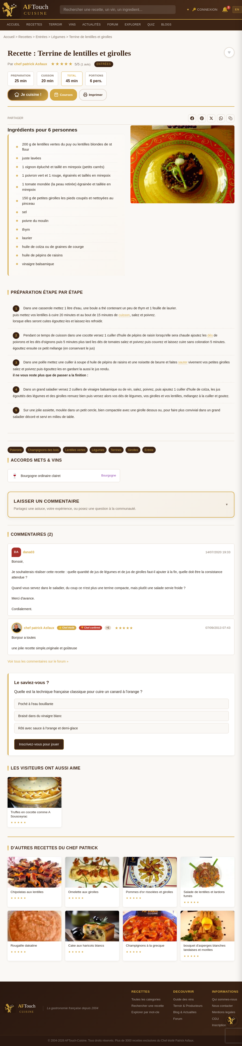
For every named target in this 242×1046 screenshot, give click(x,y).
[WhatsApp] (221, 118)
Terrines (116, 450)
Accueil (13, 24)
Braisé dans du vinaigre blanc (40, 716)
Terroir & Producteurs (188, 1006)
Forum (112, 24)
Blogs (166, 24)
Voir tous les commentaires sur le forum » (38, 661)
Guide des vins (183, 999)
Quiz (151, 24)
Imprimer (93, 95)
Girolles (133, 450)
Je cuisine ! (28, 94)
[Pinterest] (202, 118)
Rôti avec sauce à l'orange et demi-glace (48, 728)
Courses (63, 95)
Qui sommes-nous (224, 999)
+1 (108, 627)
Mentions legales (223, 1012)
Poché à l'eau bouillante (35, 704)
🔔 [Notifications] (225, 9)
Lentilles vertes (75, 450)
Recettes (34, 24)
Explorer (133, 24)
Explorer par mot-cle (145, 1012)
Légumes (58, 37)
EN (237, 9)
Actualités (91, 24)
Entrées (42, 37)
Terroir (55, 24)
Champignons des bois (43, 450)
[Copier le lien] (230, 118)
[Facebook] (192, 118)
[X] (211, 118)
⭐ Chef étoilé (66, 627)
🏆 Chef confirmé (90, 627)
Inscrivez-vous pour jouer (39, 744)
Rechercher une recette (147, 1006)
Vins (72, 24)
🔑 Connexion (205, 9)
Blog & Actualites (184, 1012)
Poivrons (16, 450)
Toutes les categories (145, 999)
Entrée (149, 450)
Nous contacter (222, 1006)
